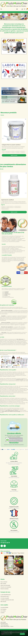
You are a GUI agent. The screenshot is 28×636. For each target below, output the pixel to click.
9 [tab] (18, 215)
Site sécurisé (3, 601)
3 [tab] (11, 215)
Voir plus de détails (16, 633)
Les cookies (3, 610)
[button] (2, 120)
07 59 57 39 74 (5, 542)
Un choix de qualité (5, 598)
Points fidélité (14, 517)
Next (26, 193)
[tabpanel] (14, 193)
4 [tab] (12, 215)
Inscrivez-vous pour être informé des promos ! (14, 472)
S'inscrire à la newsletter (6, 587)
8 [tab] (16, 215)
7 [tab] (15, 215)
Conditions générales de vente (7, 599)
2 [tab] (10, 215)
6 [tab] (14, 215)
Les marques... (4, 609)
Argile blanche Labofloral (7, 199)
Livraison (2, 612)
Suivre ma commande (5, 585)
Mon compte (3, 583)
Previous (2, 193)
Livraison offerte (14, 461)
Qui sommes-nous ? (5, 596)
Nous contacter (4, 581)
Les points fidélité (4, 607)
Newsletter (14, 471)
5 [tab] (13, 215)
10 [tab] (19, 215)
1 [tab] (8, 215)
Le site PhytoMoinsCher (6, 594)
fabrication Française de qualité (18, 257)
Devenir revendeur (5, 588)
